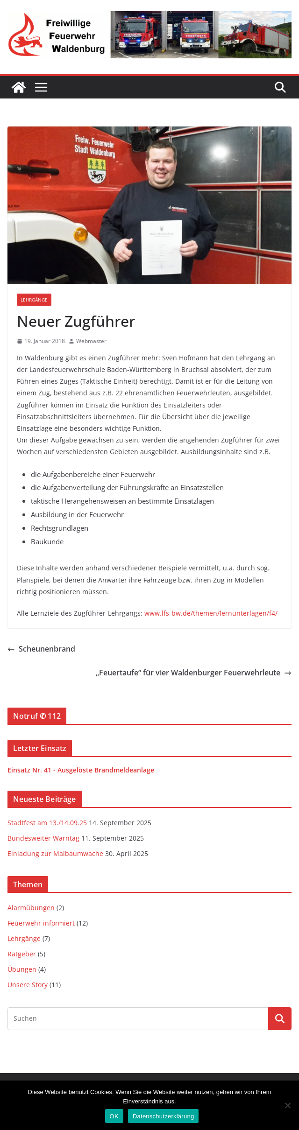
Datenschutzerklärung (163, 1116)
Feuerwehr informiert (41, 923)
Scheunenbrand (41, 649)
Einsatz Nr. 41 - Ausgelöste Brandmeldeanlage (80, 769)
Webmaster (91, 341)
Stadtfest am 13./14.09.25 (47, 822)
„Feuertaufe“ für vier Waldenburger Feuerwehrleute (194, 672)
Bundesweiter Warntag (43, 838)
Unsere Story (27, 984)
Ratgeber (21, 953)
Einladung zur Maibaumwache (55, 853)
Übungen (21, 969)
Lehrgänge (34, 299)
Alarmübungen (31, 907)
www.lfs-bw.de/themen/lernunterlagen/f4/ (211, 613)
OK (114, 1116)
